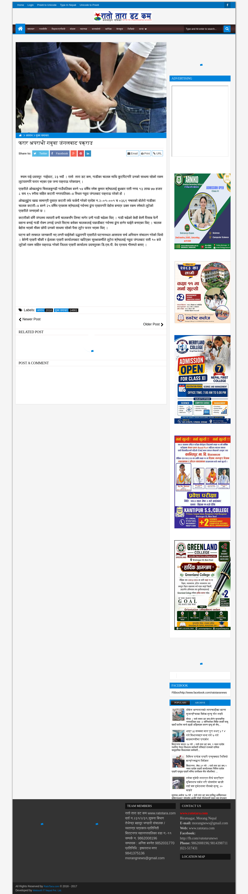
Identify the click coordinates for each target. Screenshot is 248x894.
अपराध (45, 310)
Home (20, 4)
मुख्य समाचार (66, 310)
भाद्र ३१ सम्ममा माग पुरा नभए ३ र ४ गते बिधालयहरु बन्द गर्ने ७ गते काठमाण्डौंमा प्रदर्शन (206, 735)
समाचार (31, 29)
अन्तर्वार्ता (96, 29)
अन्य (141, 29)
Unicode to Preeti (89, 4)
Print (145, 153)
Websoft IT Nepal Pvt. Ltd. (49, 890)
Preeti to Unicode (47, 4)
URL (158, 153)
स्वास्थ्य (83, 29)
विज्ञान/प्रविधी (58, 29)
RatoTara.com (52, 886)
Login (31, 4)
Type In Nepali (68, 4)
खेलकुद (119, 29)
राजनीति (43, 29)
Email (133, 153)
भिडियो (131, 29)
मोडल (73, 29)
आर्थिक (108, 29)
